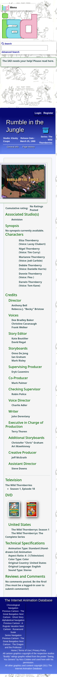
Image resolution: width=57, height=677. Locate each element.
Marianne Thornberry (32, 257)
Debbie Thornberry (30, 265)
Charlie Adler (19, 405)
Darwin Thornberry (30, 282)
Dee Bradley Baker (23, 320)
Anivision (16, 219)
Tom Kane (33, 285)
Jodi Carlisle (35, 260)
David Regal (19, 342)
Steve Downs (19, 468)
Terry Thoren (19, 431)
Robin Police (19, 394)
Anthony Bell (19, 305)
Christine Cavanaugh (24, 323)
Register (48, 113)
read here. (48, 61)
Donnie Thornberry (30, 273)
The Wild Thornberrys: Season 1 (30, 529)
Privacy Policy (39, 650)
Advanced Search (10, 52)
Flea (30, 277)
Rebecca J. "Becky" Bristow (28, 309)
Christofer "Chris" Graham (27, 442)
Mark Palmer (19, 383)
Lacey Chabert (36, 244)
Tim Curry (33, 252)
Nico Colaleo (25, 659)
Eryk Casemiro (20, 371)
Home (14, 650)
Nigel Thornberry (29, 248)
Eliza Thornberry (29, 240)
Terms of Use (24, 650)
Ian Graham (19, 357)
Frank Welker (20, 327)
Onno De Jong (20, 353)
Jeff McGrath (19, 457)
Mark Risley (19, 360)
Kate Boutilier (20, 338)
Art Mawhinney (21, 446)
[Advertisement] (19, 86)
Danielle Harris (36, 269)
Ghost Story (18, 617)
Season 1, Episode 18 (22, 488)
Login (38, 113)
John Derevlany (21, 416)
